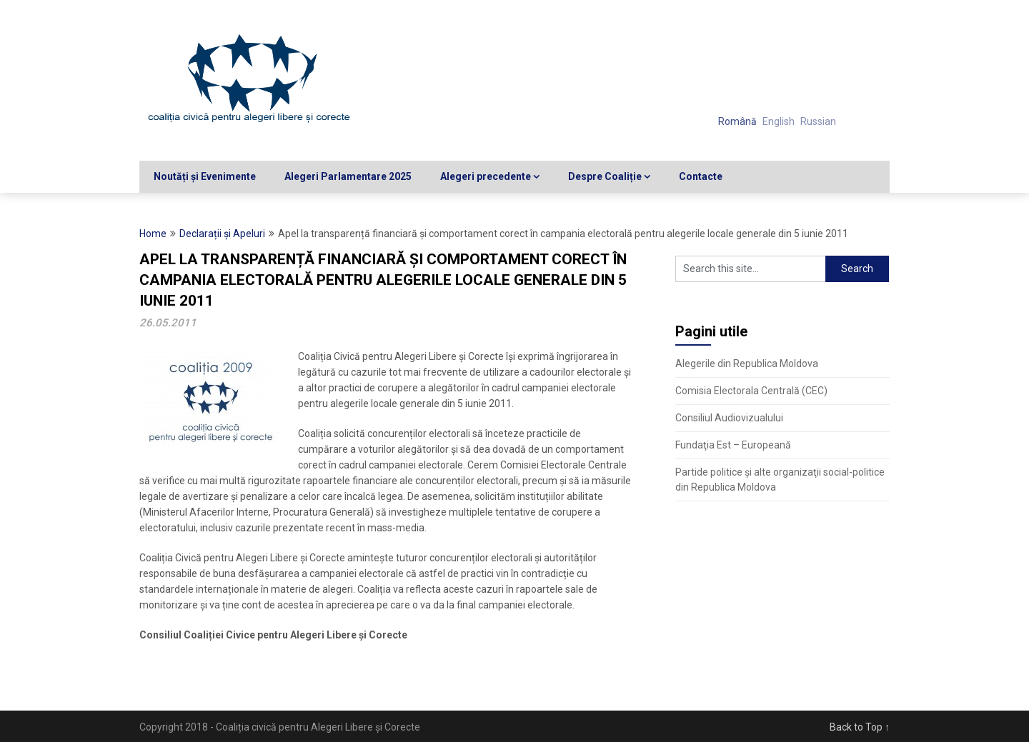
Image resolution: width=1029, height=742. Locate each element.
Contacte (700, 176)
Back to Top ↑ (860, 727)
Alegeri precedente (485, 176)
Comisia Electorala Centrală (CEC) (751, 390)
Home (152, 233)
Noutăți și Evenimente (205, 176)
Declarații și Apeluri (222, 233)
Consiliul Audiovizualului (729, 417)
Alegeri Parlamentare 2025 (348, 176)
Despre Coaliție (605, 176)
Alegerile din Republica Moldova (746, 363)
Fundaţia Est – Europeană (733, 445)
